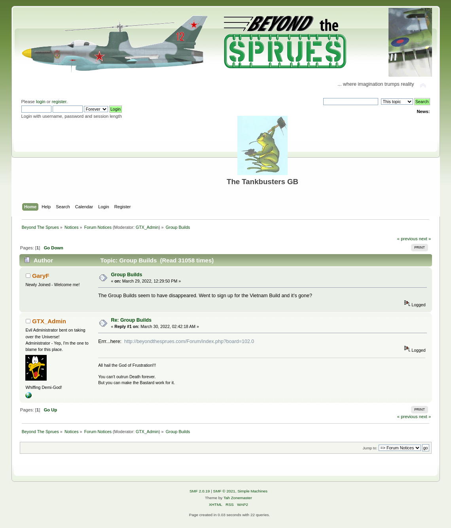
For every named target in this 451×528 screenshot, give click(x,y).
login (40, 101)
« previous (407, 238)
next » (425, 238)
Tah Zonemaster (238, 498)
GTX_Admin (147, 227)
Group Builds (126, 274)
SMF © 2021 (224, 491)
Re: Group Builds (131, 320)
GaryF (40, 275)
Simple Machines (252, 491)
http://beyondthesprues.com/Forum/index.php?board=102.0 (189, 341)
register (59, 101)
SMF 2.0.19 (199, 491)
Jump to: (370, 448)
